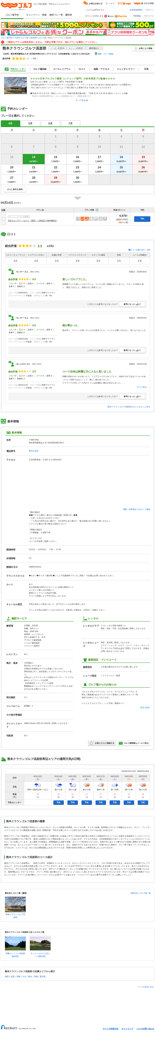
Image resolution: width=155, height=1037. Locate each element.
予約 (142, 219)
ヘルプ (112, 3)
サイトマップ (127, 1029)
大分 (24, 976)
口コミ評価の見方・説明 (140, 250)
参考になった (132, 304)
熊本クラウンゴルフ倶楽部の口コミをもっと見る (128, 407)
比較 (3, 210)
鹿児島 (43, 976)
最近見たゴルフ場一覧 (141, 893)
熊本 (30, 976)
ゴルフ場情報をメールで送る (134, 743)
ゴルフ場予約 (12, 15)
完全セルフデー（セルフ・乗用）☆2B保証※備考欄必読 (32, 220)
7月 (71, 123)
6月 (50, 123)
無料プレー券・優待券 (60, 15)
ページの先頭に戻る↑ (145, 987)
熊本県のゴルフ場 (38, 38)
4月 (10, 123)
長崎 (18, 976)
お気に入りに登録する (101, 743)
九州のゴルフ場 (21, 38)
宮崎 (36, 976)
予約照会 (137, 16)
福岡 (7, 976)
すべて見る (80, 100)
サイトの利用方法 (110, 1029)
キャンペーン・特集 (36, 15)
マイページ (149, 16)
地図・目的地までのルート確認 (136, 509)
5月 (30, 123)
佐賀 (13, 976)
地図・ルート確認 (105, 54)
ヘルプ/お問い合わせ (145, 1029)
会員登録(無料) (136, 10)
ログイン (150, 10)
